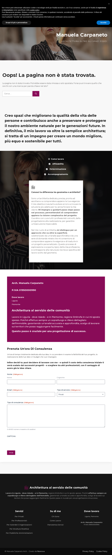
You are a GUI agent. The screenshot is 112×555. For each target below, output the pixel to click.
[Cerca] (35, 93)
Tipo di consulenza (20, 402)
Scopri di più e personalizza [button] (16, 22)
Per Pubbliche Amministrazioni (19, 533)
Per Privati (19, 516)
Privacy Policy (88, 551)
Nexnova (41, 551)
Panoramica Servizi (55, 525)
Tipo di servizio (68, 390)
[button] (109, 4)
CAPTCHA (11, 436)
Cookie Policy (101, 551)
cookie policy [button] (34, 10)
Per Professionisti (19, 521)
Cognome (61, 377)
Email (14, 390)
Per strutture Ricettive (19, 529)
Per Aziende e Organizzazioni (19, 525)
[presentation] (25, 443)
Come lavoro (55, 521)
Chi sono (55, 516)
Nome (9, 377)
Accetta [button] (103, 22)
